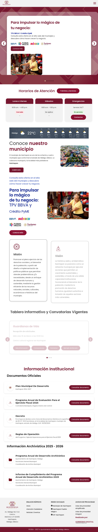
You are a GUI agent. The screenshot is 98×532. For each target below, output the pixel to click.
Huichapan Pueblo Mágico (59, 510)
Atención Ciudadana (34, 509)
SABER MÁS (16, 170)
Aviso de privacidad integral (82, 512)
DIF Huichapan (57, 515)
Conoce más (18, 48)
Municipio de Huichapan (61, 506)
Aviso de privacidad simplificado (82, 507)
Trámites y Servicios (68, 91)
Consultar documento (80, 387)
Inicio (28, 506)
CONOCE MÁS (18, 233)
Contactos (78, 117)
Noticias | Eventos (33, 512)
